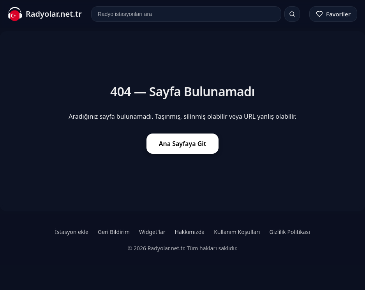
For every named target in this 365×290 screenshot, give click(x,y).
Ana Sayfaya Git (182, 143)
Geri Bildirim (114, 232)
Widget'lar (152, 232)
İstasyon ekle (71, 232)
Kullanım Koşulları (237, 232)
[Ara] (292, 14)
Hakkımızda (190, 232)
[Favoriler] (333, 14)
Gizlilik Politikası (289, 232)
